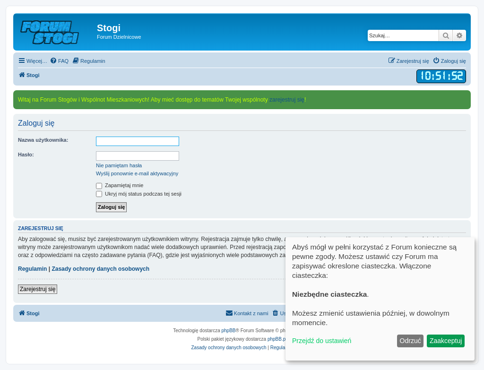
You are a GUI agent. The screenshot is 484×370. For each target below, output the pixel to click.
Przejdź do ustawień (321, 340)
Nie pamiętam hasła (119, 165)
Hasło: (26, 154)
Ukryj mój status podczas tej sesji (139, 194)
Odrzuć (410, 340)
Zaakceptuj (446, 340)
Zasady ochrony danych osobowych (100, 269)
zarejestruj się (286, 99)
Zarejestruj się (37, 289)
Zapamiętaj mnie (119, 185)
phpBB (229, 330)
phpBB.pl (277, 339)
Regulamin (32, 269)
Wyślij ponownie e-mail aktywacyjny (137, 173)
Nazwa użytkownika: (43, 140)
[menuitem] (59, 61)
